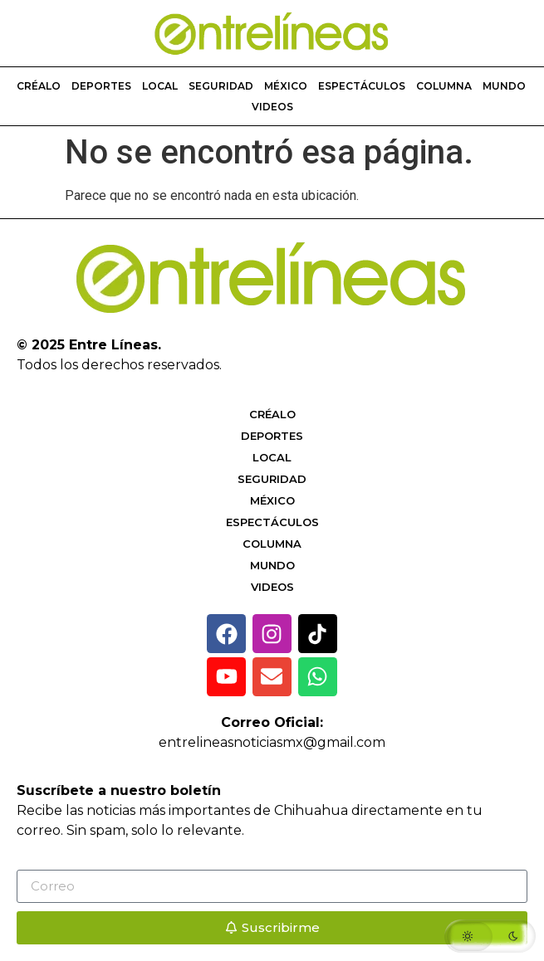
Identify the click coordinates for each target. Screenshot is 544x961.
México (285, 86)
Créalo (39, 86)
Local (160, 86)
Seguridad (221, 86)
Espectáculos (361, 86)
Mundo (504, 86)
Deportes (101, 86)
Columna (444, 86)
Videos (272, 106)
